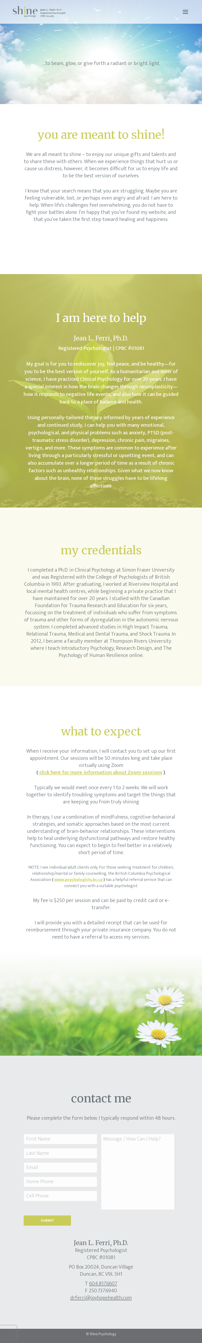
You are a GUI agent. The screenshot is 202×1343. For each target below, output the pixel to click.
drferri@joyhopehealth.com (101, 1297)
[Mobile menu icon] (185, 12)
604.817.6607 (103, 1283)
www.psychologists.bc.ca (78, 879)
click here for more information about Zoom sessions (100, 772)
